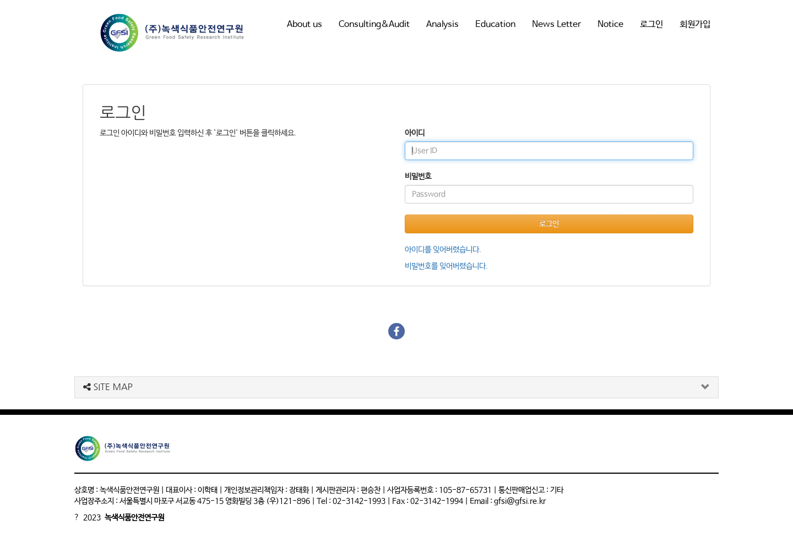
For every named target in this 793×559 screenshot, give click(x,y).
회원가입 (695, 24)
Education (495, 24)
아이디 (415, 133)
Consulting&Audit (374, 24)
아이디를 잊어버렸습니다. (443, 249)
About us (304, 24)
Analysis (442, 24)
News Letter (556, 24)
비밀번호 (418, 176)
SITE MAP (108, 386)
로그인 (651, 24)
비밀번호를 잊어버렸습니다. (446, 266)
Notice (610, 24)
